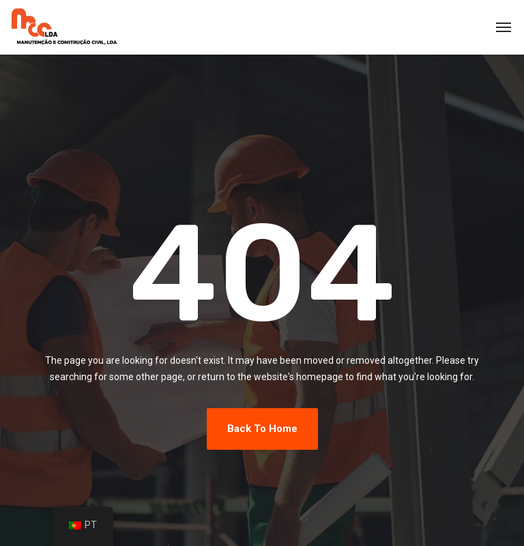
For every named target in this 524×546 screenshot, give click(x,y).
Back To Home (262, 428)
